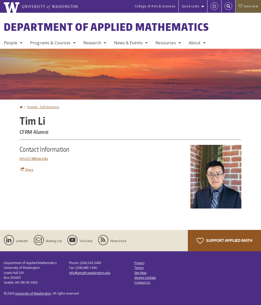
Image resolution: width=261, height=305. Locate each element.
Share (27, 169)
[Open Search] (228, 6)
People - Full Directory (43, 107)
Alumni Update (145, 277)
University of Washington (33, 293)
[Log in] (214, 6)
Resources (165, 43)
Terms (138, 268)
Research (92, 43)
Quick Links (190, 6)
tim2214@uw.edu (34, 158)
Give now (248, 6)
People (10, 43)
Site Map (140, 273)
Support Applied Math (224, 240)
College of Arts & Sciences (155, 6)
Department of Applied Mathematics (106, 27)
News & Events (128, 43)
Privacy (139, 263)
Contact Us (142, 282)
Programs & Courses (50, 43)
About (195, 43)
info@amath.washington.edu (89, 273)
